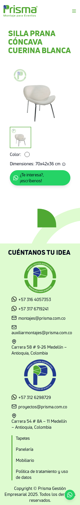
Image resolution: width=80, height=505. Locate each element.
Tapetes (23, 438)
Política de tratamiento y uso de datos (42, 474)
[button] (40, 177)
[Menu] (74, 11)
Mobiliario (25, 460)
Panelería (24, 449)
